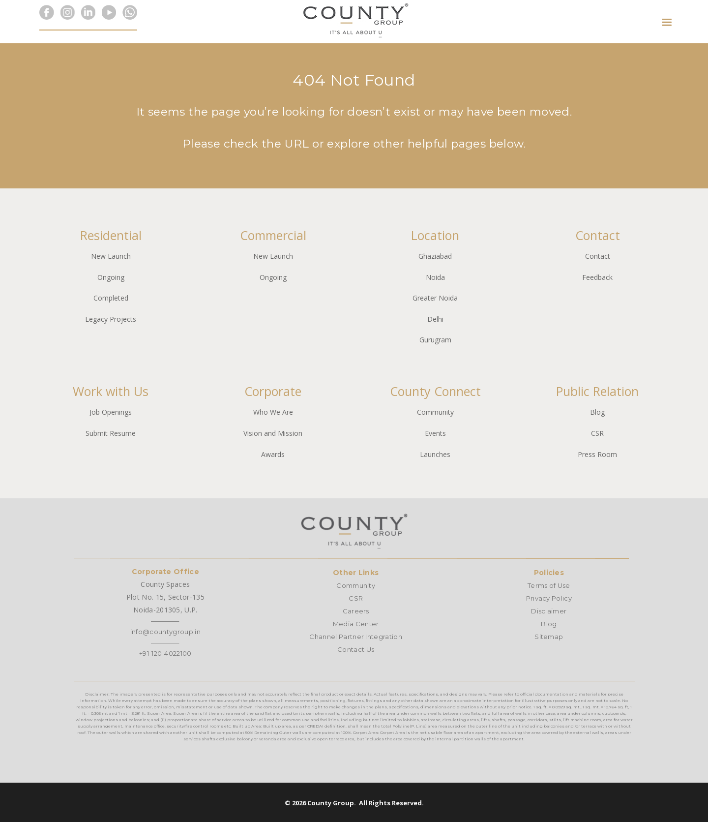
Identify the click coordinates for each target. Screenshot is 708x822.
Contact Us (355, 649)
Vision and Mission (272, 433)
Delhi (435, 319)
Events (435, 433)
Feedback (597, 277)
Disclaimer (548, 611)
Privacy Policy (549, 598)
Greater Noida (435, 298)
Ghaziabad (435, 256)
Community (435, 412)
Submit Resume (111, 433)
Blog (597, 412)
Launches (435, 454)
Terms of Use (549, 585)
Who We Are (273, 412)
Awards (273, 454)
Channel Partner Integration (355, 636)
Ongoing (110, 277)
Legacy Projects (110, 319)
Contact (597, 256)
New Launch (111, 256)
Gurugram (435, 339)
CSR (597, 433)
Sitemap (548, 636)
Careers (356, 611)
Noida (435, 277)
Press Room (597, 454)
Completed (110, 298)
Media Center (356, 624)
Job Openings (110, 412)
